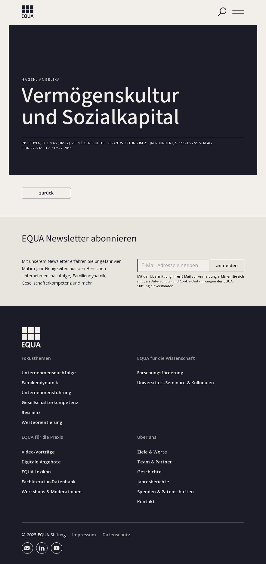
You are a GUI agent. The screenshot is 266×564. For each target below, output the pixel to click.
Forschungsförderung (160, 373)
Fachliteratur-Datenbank (49, 482)
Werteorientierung (42, 422)
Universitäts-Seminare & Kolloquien (175, 383)
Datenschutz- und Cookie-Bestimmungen (183, 281)
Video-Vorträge (38, 452)
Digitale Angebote (41, 462)
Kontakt (146, 501)
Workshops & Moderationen (52, 491)
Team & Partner (154, 462)
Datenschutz (116, 535)
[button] (238, 12)
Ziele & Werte (152, 452)
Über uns (146, 437)
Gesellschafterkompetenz (50, 403)
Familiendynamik (40, 383)
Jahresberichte (153, 482)
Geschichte (149, 472)
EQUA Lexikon (36, 472)
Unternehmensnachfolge (49, 373)
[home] (28, 11)
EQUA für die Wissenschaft (166, 358)
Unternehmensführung (46, 393)
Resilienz (31, 412)
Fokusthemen (36, 358)
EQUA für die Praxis (42, 437)
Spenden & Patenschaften (165, 491)
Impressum (84, 535)
